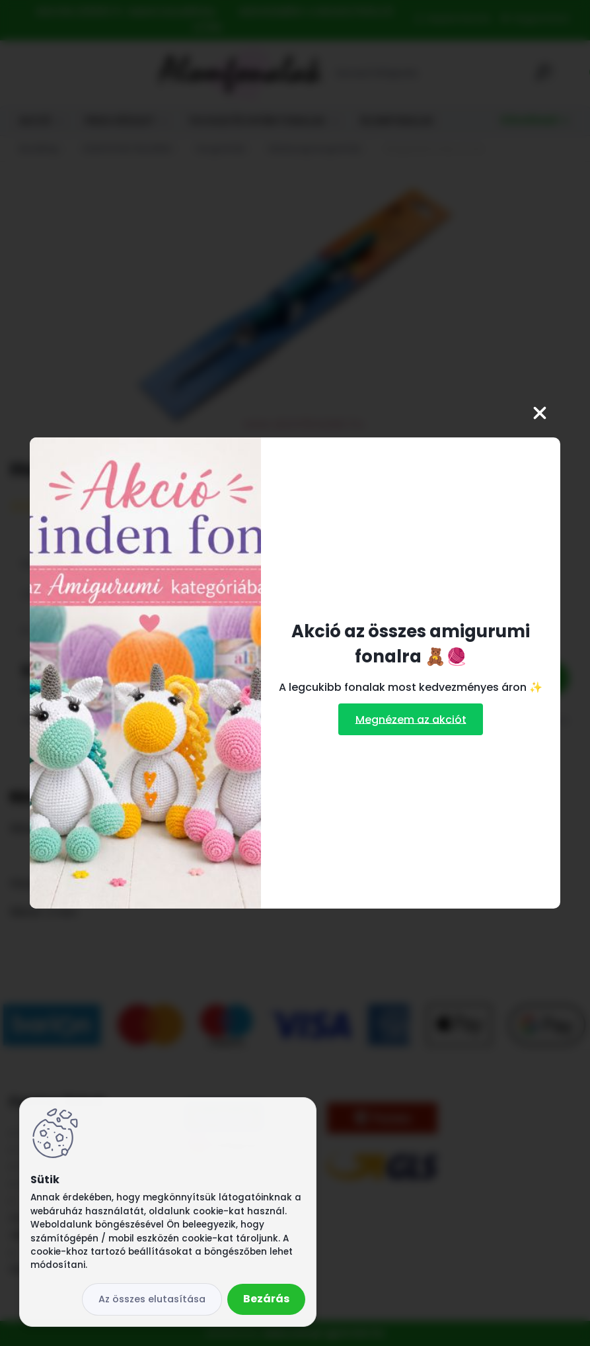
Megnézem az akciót (410, 719)
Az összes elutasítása (151, 1299)
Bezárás (266, 1298)
